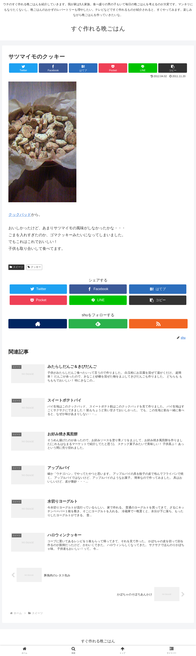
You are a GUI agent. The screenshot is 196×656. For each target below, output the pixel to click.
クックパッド (19, 215)
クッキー (34, 267)
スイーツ (16, 267)
